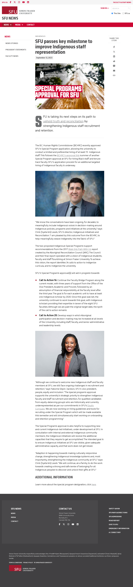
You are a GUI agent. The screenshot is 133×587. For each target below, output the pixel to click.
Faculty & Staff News (122, 2)
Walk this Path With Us (79, 249)
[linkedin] (28, 2)
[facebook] (10, 2)
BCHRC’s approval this (68, 155)
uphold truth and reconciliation (63, 121)
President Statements (16, 50)
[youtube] (23, 2)
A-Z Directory (115, 532)
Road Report (114, 520)
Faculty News (12, 56)
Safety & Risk (114, 509)
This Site (117, 13)
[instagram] (19, 2)
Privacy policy (28, 562)
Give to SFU (113, 524)
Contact (30, 25)
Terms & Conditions (15, 562)
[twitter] (15, 2)
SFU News (10, 18)
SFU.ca (127, 13)
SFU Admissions (115, 516)
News (6, 25)
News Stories (12, 43)
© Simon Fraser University (43, 562)
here (94, 484)
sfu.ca (4, 2)
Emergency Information (119, 528)
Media (18, 25)
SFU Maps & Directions (118, 512)
